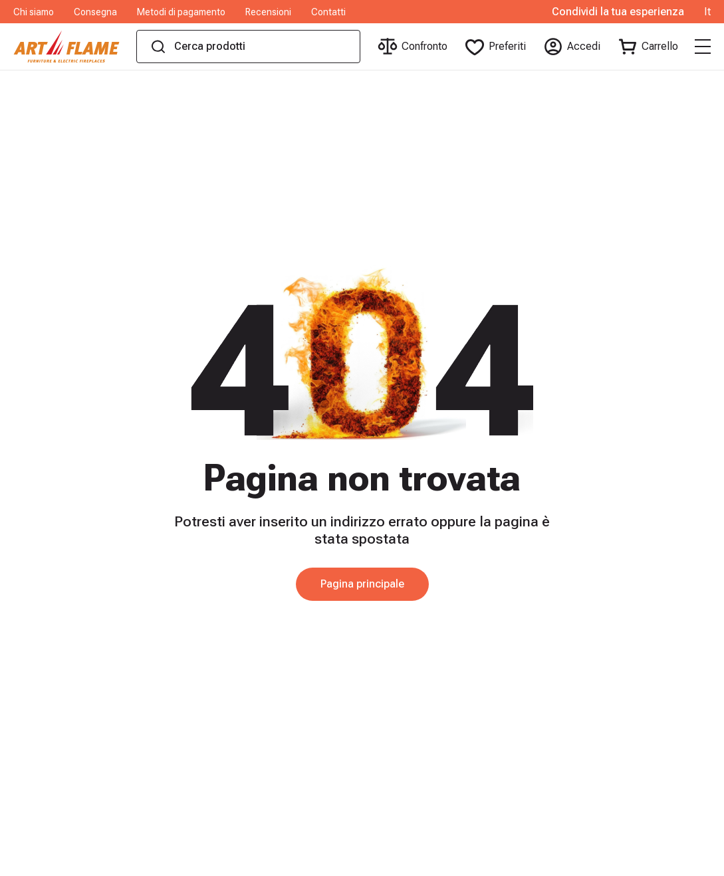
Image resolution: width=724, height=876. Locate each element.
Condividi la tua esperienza (618, 12)
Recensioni (268, 12)
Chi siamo (33, 12)
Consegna (95, 12)
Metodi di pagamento (181, 12)
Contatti (328, 12)
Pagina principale (362, 584)
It (707, 12)
